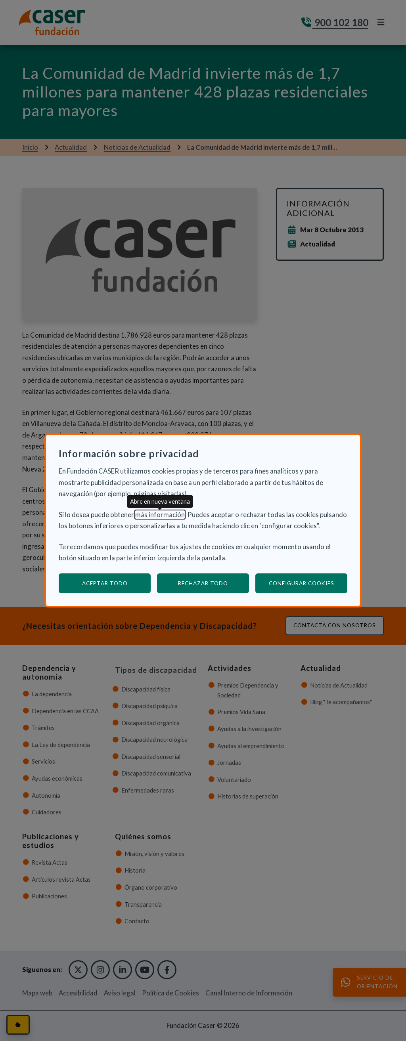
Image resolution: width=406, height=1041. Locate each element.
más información (160, 514)
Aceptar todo (105, 583)
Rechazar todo (203, 583)
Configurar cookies (308, 583)
